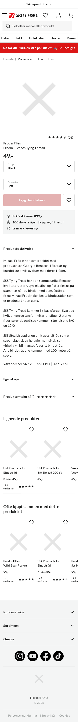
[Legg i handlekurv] (32, 200)
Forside (8, 59)
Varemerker (26, 59)
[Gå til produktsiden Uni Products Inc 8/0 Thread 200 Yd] (52, 449)
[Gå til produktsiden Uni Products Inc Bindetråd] (18, 449)
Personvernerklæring (22, 715)
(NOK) (39, 698)
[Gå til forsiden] (23, 15)
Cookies (64, 715)
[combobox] (37, 26)
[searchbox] (41, 26)
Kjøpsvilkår (48, 715)
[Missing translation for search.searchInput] (6, 26)
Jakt (19, 38)
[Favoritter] (45, 15)
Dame (71, 38)
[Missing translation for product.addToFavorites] (69, 200)
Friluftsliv (36, 38)
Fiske (5, 38)
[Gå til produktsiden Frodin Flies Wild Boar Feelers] (18, 542)
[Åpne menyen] (4, 15)
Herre (55, 38)
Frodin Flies (46, 59)
